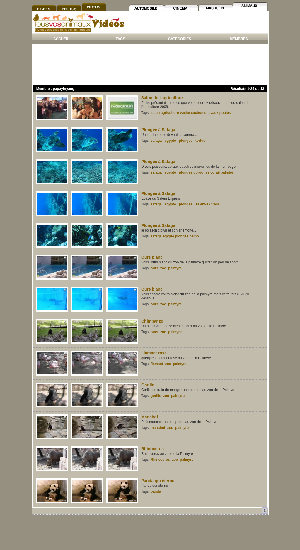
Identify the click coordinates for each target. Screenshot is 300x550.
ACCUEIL (61, 39)
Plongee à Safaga (158, 193)
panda (156, 491)
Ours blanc (152, 257)
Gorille (147, 385)
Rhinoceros (152, 448)
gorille (156, 396)
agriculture (170, 113)
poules (225, 113)
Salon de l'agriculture (162, 97)
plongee (185, 140)
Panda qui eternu (158, 480)
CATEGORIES (179, 39)
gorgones (201, 172)
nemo (194, 236)
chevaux (211, 113)
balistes (227, 172)
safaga (156, 140)
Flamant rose (154, 353)
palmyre (175, 268)
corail (215, 172)
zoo (163, 268)
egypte (170, 140)
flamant (157, 364)
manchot (158, 428)
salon (155, 113)
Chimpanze (152, 321)
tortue (200, 140)
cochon (197, 113)
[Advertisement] (197, 26)
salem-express (207, 204)
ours (154, 268)
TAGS (120, 39)
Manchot (149, 416)
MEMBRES (239, 39)
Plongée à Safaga (158, 129)
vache (185, 113)
